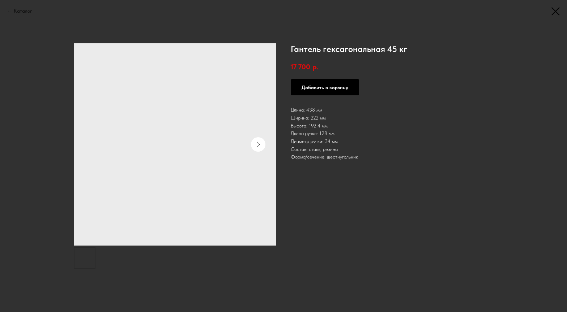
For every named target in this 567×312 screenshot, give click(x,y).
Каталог (23, 11)
